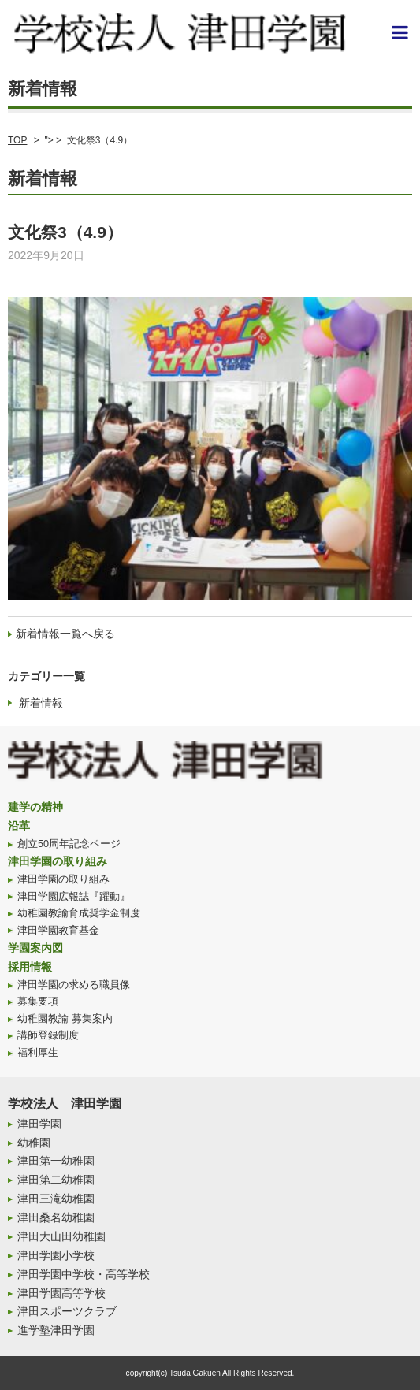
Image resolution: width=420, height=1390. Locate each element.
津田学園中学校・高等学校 (83, 1274)
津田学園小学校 (56, 1255)
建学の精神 (35, 807)
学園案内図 (35, 948)
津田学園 (39, 1123)
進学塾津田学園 (56, 1330)
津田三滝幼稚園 (56, 1198)
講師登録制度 (48, 1035)
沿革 (19, 826)
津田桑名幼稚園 (56, 1217)
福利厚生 (37, 1052)
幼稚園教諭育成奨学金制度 (78, 913)
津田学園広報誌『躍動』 (73, 896)
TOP (17, 140)
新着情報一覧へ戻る (65, 633)
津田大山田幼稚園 (61, 1236)
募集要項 (37, 1001)
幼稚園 (33, 1142)
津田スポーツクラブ (67, 1311)
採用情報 (30, 967)
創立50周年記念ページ (69, 843)
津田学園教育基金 (58, 930)
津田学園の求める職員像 (73, 984)
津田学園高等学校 (61, 1293)
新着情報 (41, 703)
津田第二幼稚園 (56, 1179)
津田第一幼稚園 (56, 1160)
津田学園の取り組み (57, 861)
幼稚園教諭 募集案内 (65, 1018)
